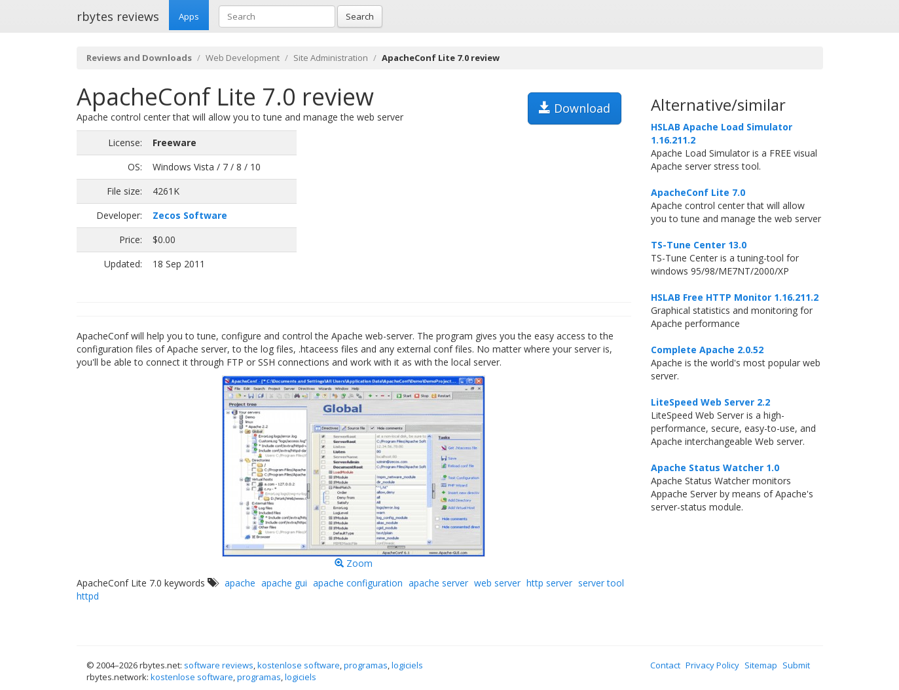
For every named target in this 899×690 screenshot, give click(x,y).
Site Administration (330, 58)
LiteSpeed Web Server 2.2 (710, 402)
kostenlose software (298, 665)
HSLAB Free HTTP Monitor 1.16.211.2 (734, 297)
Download (574, 108)
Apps (189, 16)
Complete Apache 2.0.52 (707, 349)
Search (360, 16)
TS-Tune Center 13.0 (698, 245)
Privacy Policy (712, 665)
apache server (438, 583)
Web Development (243, 58)
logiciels (407, 665)
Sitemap (760, 665)
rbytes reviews (118, 16)
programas (366, 665)
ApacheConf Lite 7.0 (698, 192)
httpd (88, 596)
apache (240, 583)
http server (549, 583)
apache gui (284, 583)
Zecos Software (190, 215)
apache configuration (358, 583)
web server (497, 583)
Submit (796, 665)
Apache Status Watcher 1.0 (715, 467)
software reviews (218, 665)
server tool (601, 583)
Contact (665, 665)
